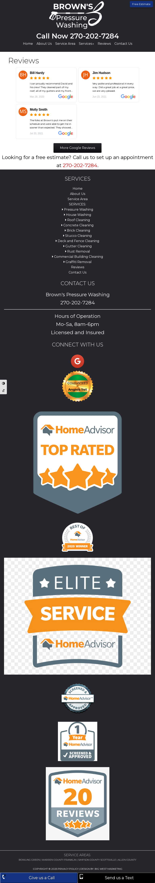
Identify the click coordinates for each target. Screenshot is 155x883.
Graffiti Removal (78, 262)
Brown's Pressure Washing (77, 15)
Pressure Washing (77, 209)
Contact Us (77, 272)
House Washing (77, 215)
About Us (77, 194)
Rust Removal (77, 251)
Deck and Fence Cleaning (77, 241)
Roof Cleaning (77, 220)
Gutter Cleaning (77, 246)
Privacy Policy (68, 868)
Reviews (77, 267)
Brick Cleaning (77, 230)
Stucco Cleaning (77, 236)
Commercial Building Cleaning (77, 257)
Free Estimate (141, 4)
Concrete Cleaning (77, 225)
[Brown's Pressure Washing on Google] (77, 361)
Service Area (78, 199)
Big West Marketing (108, 868)
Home (78, 188)
